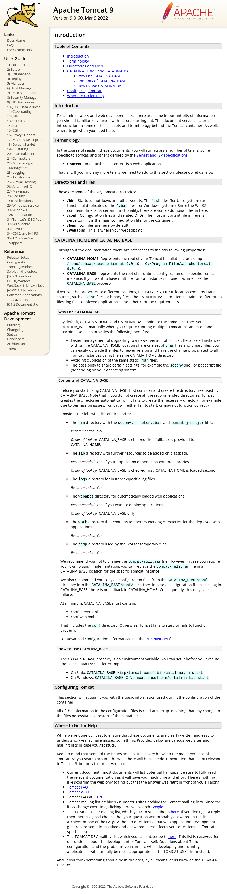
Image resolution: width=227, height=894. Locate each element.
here (175, 811)
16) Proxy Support (21, 135)
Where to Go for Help (85, 95)
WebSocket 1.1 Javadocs (25, 285)
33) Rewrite (15, 228)
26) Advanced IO (19, 186)
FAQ (10, 45)
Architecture (16, 343)
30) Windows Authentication (19, 212)
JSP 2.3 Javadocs (19, 276)
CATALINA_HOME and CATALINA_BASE (100, 71)
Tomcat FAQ (77, 787)
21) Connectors (18, 158)
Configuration (17, 262)
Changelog (15, 329)
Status (12, 334)
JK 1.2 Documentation (23, 304)
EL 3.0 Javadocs (18, 280)
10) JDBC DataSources (23, 106)
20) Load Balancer (20, 153)
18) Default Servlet (21, 144)
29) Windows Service (23, 205)
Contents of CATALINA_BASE (102, 80)
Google (157, 806)
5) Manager (15, 83)
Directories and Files (85, 66)
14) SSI (12, 125)
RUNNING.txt (157, 638)
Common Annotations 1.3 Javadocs (24, 297)
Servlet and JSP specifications (162, 155)
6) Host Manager (20, 88)
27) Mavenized (18, 191)
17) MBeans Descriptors (25, 139)
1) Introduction (18, 64)
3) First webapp (19, 74)
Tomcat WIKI (78, 792)
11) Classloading (19, 111)
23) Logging (16, 172)
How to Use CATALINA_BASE (101, 85)
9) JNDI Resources (20, 102)
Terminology (78, 61)
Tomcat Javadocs (20, 266)
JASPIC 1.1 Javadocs (21, 290)
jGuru (98, 796)
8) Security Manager (22, 97)
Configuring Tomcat (84, 90)
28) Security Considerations (20, 198)
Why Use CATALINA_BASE (99, 75)
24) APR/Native (18, 177)
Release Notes (18, 257)
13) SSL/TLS (16, 121)
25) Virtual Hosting (21, 181)
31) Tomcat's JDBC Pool (24, 219)
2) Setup (13, 69)
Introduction (78, 56)
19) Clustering (17, 149)
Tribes (11, 348)
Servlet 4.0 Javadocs (22, 271)
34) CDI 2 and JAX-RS (22, 233)
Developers (15, 339)
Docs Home (16, 40)
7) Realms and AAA (21, 92)
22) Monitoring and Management (22, 165)
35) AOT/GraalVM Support (20, 240)
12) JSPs (13, 116)
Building (13, 324)
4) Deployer (16, 78)
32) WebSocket (18, 224)
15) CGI (12, 130)
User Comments (19, 49)
